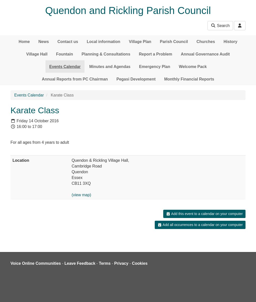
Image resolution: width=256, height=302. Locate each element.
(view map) (81, 195)
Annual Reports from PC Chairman (75, 79)
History (230, 42)
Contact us (68, 42)
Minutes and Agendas (109, 66)
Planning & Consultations (106, 54)
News (43, 42)
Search (220, 26)
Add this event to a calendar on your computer (204, 214)
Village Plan (140, 42)
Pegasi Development (136, 79)
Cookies (140, 263)
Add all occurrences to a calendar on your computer (200, 225)
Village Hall (37, 54)
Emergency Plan (154, 66)
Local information (103, 42)
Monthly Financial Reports (189, 79)
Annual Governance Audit (205, 54)
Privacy (121, 263)
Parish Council (174, 42)
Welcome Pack (193, 66)
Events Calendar (64, 66)
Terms (105, 263)
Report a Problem (155, 54)
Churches (205, 42)
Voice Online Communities (35, 263)
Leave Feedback (80, 263)
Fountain (64, 54)
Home (24, 42)
